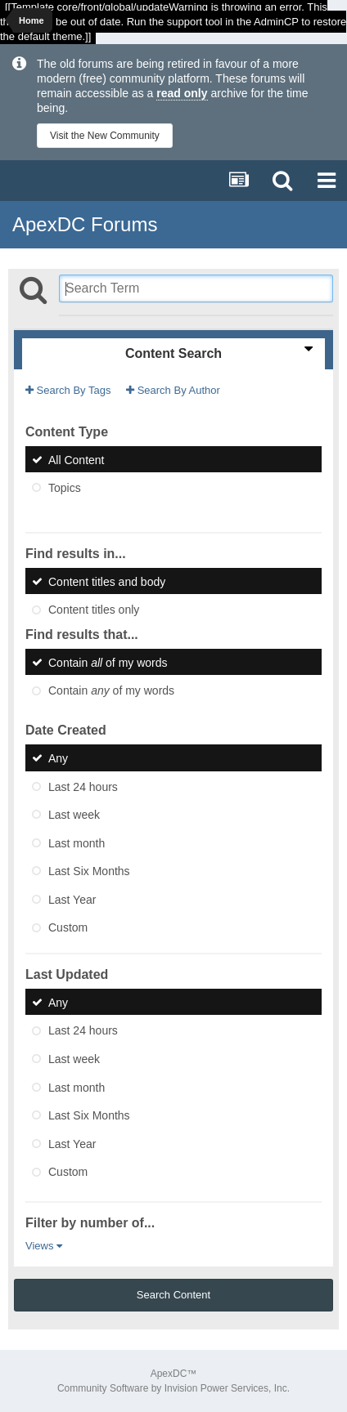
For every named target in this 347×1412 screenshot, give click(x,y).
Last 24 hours (83, 786)
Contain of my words (108, 661)
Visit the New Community (105, 135)
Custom (68, 927)
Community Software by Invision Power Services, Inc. (173, 1388)
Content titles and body (106, 581)
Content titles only (93, 609)
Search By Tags (67, 390)
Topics (64, 487)
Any (58, 758)
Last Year (72, 898)
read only (181, 93)
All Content (76, 459)
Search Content (173, 1295)
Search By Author (173, 390)
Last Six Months (89, 871)
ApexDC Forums (84, 224)
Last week (74, 814)
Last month (76, 842)
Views (43, 1246)
